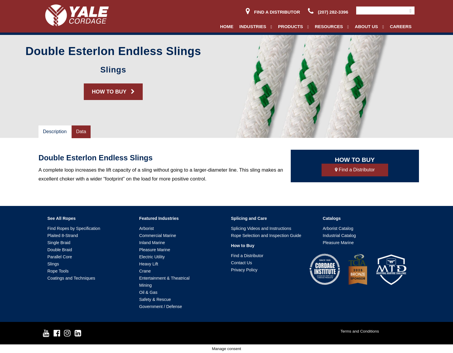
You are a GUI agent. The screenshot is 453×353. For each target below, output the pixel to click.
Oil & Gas (148, 292)
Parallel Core (59, 256)
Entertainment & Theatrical (164, 278)
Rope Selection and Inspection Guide (266, 235)
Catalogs (332, 218)
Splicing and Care (249, 218)
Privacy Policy (244, 269)
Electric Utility (152, 256)
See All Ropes (61, 218)
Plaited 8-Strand (62, 235)
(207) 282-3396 (328, 11)
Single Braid (58, 242)
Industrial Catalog (339, 235)
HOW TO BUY (113, 92)
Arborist (146, 228)
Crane (145, 271)
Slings (53, 264)
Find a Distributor (273, 11)
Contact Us (241, 262)
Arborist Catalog (338, 228)
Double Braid (59, 249)
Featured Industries (159, 218)
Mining (145, 285)
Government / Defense (160, 306)
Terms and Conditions (359, 331)
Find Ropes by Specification (73, 228)
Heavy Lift (148, 264)
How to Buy (242, 245)
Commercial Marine (157, 235)
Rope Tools (58, 271)
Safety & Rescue (155, 299)
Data (81, 131)
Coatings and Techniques (71, 278)
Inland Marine (152, 242)
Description (55, 131)
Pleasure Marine (154, 249)
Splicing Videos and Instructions (261, 228)
